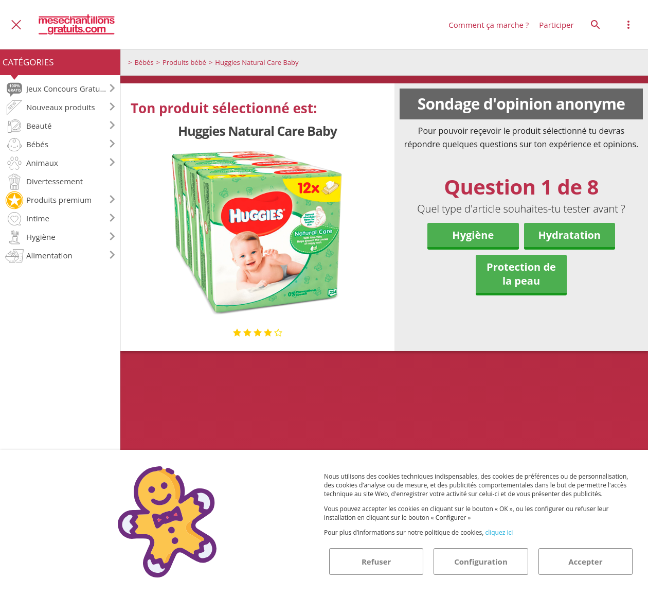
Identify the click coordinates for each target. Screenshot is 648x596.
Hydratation (569, 235)
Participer (556, 25)
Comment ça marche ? (488, 25)
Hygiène (473, 235)
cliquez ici (499, 532)
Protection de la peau (521, 274)
